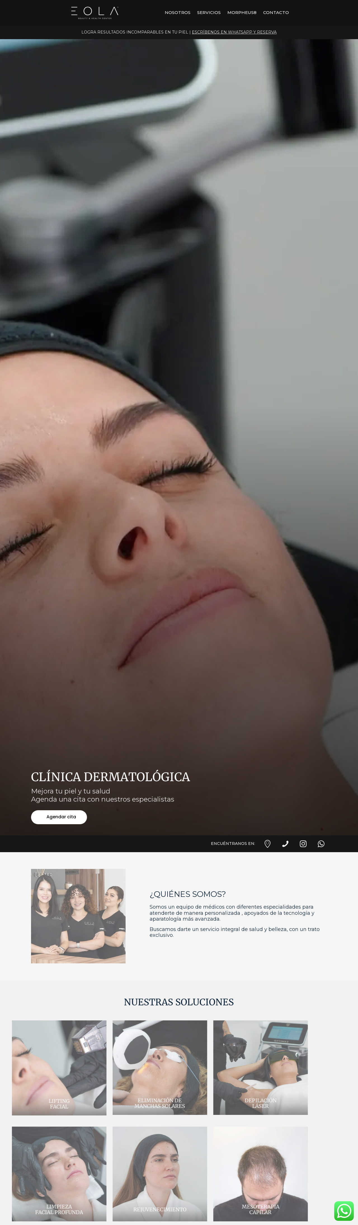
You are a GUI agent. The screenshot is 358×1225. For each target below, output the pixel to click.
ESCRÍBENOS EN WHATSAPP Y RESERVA (234, 32)
